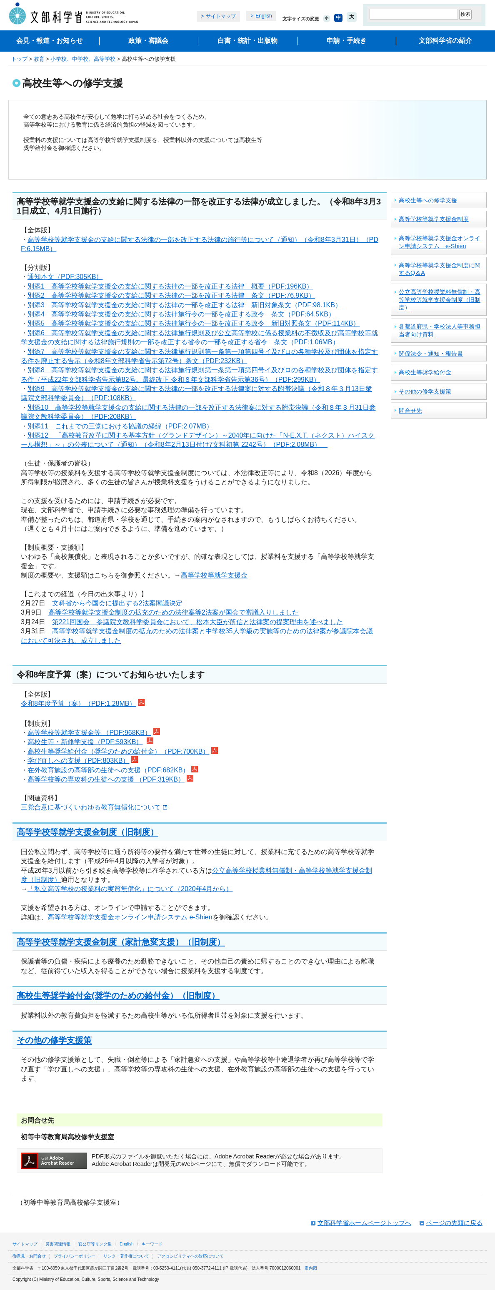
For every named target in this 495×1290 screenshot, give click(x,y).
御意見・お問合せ (29, 1256)
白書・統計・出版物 (248, 40)
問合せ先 (410, 410)
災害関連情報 (57, 1244)
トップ (19, 59)
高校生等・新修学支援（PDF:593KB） (85, 741)
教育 (39, 59)
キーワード (152, 1244)
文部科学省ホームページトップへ (364, 1222)
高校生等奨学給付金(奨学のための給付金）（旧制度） (118, 995)
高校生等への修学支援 (428, 200)
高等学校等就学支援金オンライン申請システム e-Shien (130, 917)
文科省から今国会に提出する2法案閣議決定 (117, 603)
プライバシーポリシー (74, 1256)
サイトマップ (221, 16)
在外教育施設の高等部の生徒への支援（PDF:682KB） (108, 770)
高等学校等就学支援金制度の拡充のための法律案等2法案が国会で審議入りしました (173, 612)
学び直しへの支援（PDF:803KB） (78, 760)
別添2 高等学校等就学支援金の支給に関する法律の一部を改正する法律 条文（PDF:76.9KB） (171, 295)
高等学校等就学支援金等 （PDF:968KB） (89, 732)
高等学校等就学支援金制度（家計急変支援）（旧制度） (121, 941)
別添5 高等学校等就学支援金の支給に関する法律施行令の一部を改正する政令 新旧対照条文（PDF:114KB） (194, 323)
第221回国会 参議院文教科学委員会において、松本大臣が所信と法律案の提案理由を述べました (197, 621)
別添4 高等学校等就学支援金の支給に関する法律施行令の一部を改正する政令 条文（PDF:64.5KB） (181, 314)
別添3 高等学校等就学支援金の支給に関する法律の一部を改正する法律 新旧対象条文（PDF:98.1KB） (185, 305)
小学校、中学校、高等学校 (82, 59)
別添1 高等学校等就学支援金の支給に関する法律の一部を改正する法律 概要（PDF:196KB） (170, 286)
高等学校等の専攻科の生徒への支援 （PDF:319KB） (106, 779)
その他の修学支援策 (54, 1040)
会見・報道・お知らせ (49, 40)
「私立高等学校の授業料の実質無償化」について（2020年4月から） (130, 888)
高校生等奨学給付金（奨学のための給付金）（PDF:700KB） (118, 751)
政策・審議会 (148, 40)
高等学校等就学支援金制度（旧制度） (87, 832)
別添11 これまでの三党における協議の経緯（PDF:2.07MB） (120, 426)
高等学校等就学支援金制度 (434, 219)
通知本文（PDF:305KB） (65, 276)
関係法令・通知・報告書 (431, 353)
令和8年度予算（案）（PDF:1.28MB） (78, 703)
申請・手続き (347, 40)
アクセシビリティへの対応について (190, 1256)
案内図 (311, 1268)
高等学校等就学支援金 (214, 575)
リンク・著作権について (126, 1256)
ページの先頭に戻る (454, 1222)
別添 (34, 351)
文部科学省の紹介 (445, 40)
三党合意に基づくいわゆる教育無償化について (94, 807)
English (263, 16)
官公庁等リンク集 (95, 1244)
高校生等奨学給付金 (425, 372)
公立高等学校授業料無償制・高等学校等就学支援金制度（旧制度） (439, 300)
